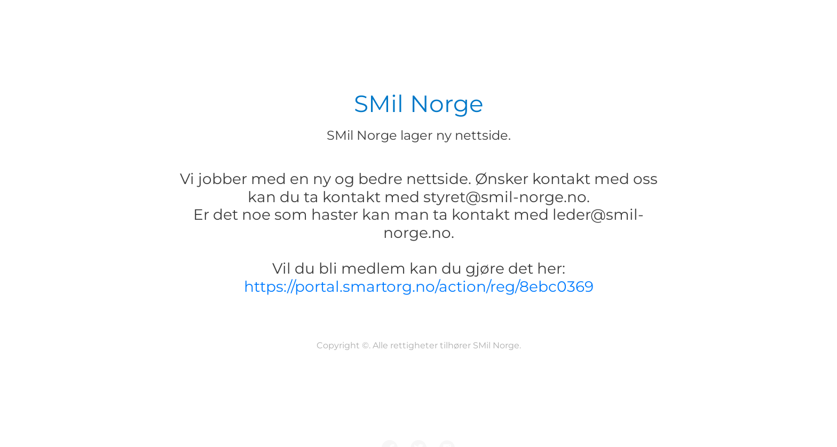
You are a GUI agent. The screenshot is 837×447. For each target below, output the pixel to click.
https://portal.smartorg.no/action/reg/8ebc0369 (419, 286)
